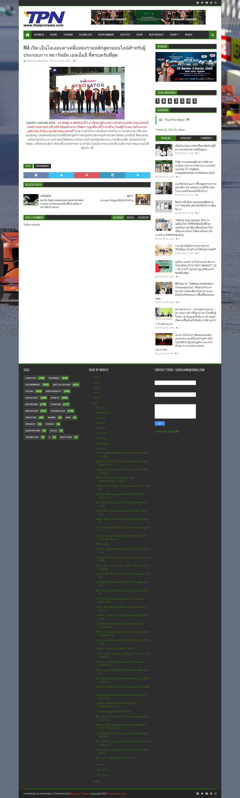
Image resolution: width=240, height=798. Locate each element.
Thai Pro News (174, 120)
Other (173, 34)
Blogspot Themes (79, 793)
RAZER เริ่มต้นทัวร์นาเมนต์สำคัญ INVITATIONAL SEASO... (115, 479)
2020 (96, 781)
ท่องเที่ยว (52, 417)
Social (53, 34)
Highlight (31, 398)
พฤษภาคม (102, 443)
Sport (139, 34)
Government (42, 166)
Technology (85, 34)
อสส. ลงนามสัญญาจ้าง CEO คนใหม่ (116, 758)
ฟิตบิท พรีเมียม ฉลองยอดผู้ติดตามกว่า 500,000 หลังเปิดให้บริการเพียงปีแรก (195, 205)
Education (31, 411)
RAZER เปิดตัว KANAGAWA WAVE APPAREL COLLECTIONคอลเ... (121, 726)
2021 (96, 403)
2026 (96, 377)
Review (188, 34)
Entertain (31, 404)
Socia (53, 431)
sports (55, 398)
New (68, 417)
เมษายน (101, 448)
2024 (96, 387)
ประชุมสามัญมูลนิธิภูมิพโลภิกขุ (113, 711)
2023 (96, 392)
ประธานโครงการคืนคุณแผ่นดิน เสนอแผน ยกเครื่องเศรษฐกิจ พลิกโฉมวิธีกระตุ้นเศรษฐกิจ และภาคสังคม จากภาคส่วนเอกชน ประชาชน (184, 342)
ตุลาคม (100, 417)
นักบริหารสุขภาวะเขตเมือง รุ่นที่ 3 (115, 648)
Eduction (66, 437)
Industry (30, 417)
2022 (96, 397)
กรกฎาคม (102, 433)
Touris (50, 424)
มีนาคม (101, 764)
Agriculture (32, 431)
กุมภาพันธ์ (102, 769)
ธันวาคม (101, 407)
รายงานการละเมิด (167, 431)
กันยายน (101, 422)
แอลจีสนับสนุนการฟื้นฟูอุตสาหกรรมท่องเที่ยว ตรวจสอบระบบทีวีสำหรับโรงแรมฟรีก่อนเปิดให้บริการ (196, 187)
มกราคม (101, 774)
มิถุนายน (101, 438)
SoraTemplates (44, 793)
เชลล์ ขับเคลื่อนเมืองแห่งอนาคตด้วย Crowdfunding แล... (116, 705)
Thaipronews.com (117, 793)
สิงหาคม (101, 428)
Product (30, 424)
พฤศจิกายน (103, 412)
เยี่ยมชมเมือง (103, 544)
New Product (156, 34)
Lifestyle (125, 34)
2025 (96, 382)
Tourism (68, 34)
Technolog (32, 437)
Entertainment (106, 34)
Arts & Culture (61, 385)
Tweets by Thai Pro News (170, 129)
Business (39, 34)
